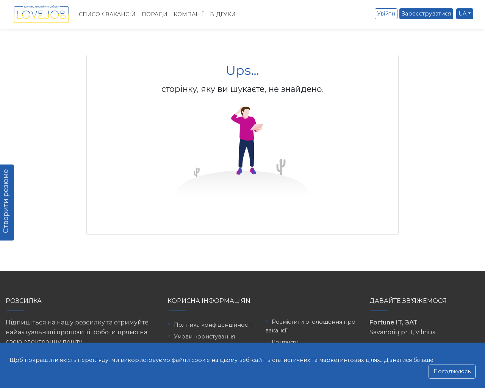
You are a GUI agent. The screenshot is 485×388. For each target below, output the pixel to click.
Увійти (386, 13)
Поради (154, 14)
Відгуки (223, 14)
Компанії (189, 14)
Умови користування (204, 336)
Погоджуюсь (452, 371)
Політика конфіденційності (213, 324)
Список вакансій (107, 14)
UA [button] (462, 13)
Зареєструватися (426, 13)
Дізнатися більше (408, 360)
